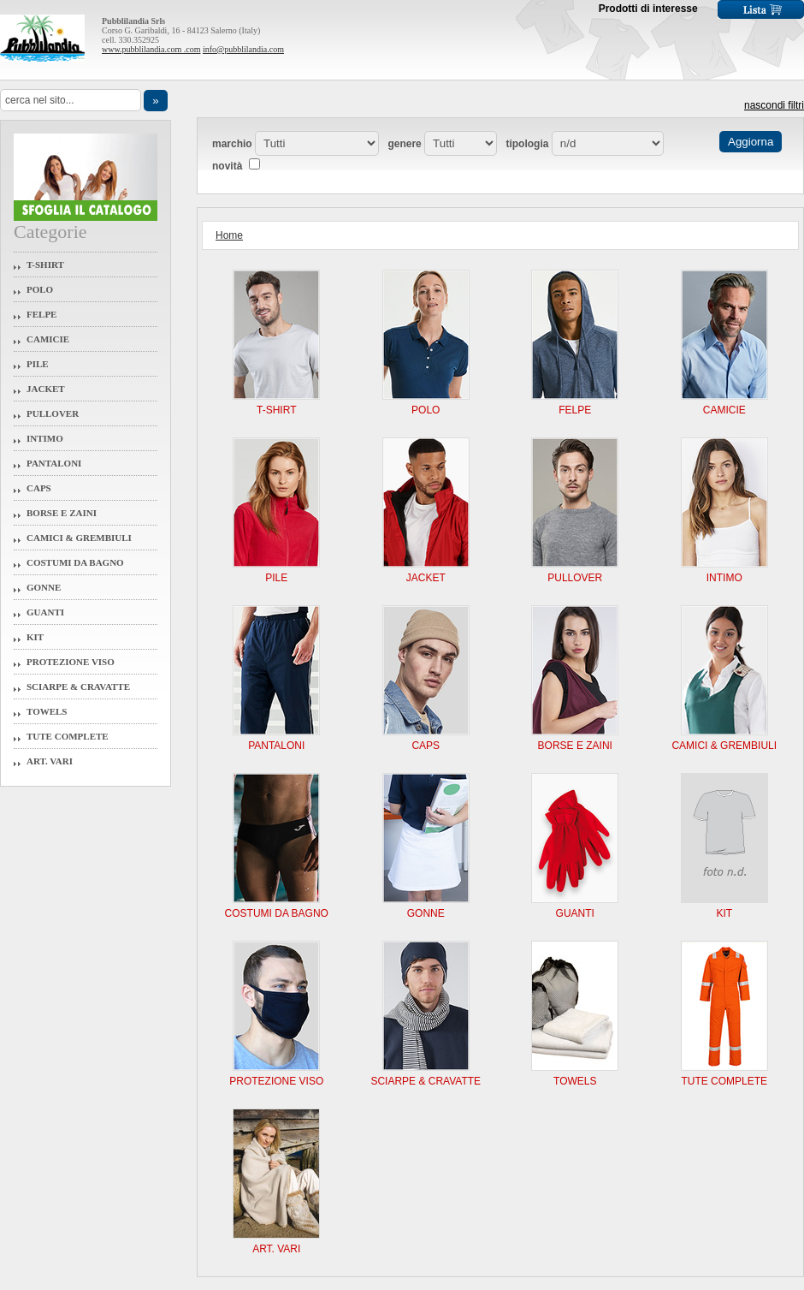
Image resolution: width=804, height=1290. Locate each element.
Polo (40, 289)
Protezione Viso (71, 662)
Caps (39, 488)
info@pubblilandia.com (243, 49)
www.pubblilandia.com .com (151, 49)
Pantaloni (54, 463)
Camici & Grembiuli (79, 537)
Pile (38, 364)
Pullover (53, 413)
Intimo (45, 438)
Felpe (41, 314)
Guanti (45, 612)
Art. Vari (50, 761)
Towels (47, 711)
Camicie (48, 339)
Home (229, 235)
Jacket (46, 388)
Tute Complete (68, 736)
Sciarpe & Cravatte (78, 686)
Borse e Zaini (62, 513)
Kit (35, 637)
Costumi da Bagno (75, 562)
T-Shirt (45, 264)
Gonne (44, 587)
